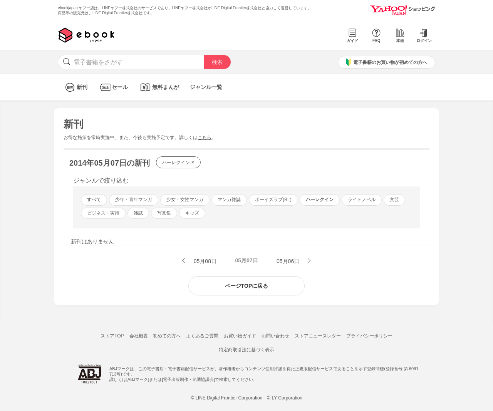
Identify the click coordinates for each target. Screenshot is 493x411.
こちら (204, 137)
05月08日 (204, 261)
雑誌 (138, 213)
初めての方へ (167, 336)
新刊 (75, 87)
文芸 (394, 199)
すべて (94, 199)
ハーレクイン (178, 162)
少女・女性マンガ (184, 199)
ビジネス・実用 (103, 213)
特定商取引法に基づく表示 (246, 349)
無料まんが (159, 87)
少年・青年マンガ (133, 199)
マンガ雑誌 (229, 199)
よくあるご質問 (202, 336)
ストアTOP (112, 336)
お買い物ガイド (240, 336)
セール (113, 87)
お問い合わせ (275, 336)
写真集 (164, 213)
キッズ (192, 213)
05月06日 (289, 261)
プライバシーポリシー (369, 336)
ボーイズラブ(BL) (273, 199)
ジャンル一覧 (206, 87)
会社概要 (138, 336)
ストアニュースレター (318, 336)
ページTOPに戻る (246, 286)
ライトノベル (362, 199)
